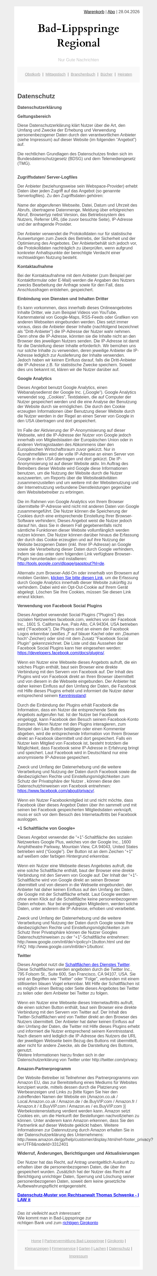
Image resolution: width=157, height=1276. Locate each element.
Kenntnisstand (72, 695)
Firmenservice (63, 1248)
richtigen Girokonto (80, 1223)
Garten (84, 1248)
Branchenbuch (83, 74)
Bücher (107, 74)
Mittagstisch (56, 74)
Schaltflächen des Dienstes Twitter (97, 964)
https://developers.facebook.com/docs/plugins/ (60, 653)
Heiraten (125, 74)
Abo (111, 12)
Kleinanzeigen (37, 1248)
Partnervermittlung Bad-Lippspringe (74, 1241)
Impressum (78, 1256)
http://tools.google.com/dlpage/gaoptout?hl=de (60, 563)
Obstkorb (32, 74)
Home (36, 1241)
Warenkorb (94, 12)
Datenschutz (119, 1248)
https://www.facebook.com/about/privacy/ (55, 790)
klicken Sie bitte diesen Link (77, 578)
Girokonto (115, 1241)
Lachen (99, 1248)
